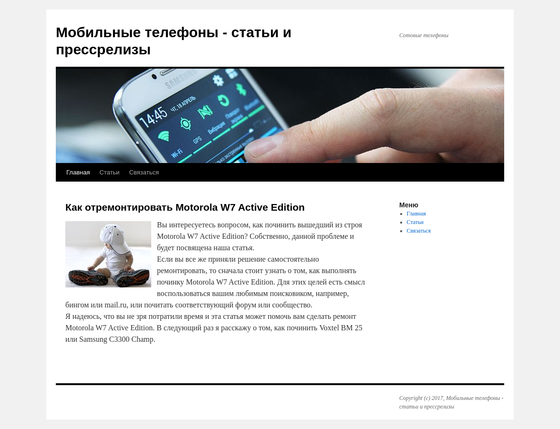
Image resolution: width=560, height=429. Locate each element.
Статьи (109, 172)
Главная (78, 172)
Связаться (144, 172)
